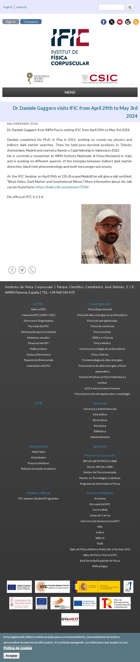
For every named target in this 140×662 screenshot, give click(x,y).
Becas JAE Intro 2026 (100, 466)
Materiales (38, 451)
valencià (21, 7)
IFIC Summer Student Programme (38, 498)
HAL (100, 526)
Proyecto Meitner (38, 463)
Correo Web (99, 509)
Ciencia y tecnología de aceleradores (102, 348)
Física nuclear (102, 331)
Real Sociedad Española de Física (100, 560)
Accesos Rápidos (100, 493)
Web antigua (100, 566)
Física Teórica (100, 354)
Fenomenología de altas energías (102, 360)
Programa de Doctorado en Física (100, 483)
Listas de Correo (100, 515)
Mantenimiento (100, 436)
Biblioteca (100, 431)
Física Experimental (100, 309)
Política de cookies (18, 650)
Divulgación (38, 446)
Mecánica (100, 425)
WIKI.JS (100, 538)
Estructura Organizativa (38, 320)
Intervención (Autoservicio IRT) (100, 521)
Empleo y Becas (39, 493)
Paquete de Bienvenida (38, 360)
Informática (100, 414)
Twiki (100, 543)
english (8, 7)
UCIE (38, 403)
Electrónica (100, 420)
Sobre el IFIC (38, 309)
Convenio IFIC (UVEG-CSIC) (38, 314)
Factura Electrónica (39, 354)
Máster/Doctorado (100, 455)
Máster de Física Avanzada (99, 472)
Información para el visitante (38, 331)
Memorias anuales (38, 337)
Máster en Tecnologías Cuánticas (100, 477)
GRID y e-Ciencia (102, 337)
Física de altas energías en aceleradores (102, 314)
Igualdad (100, 446)
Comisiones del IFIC (38, 365)
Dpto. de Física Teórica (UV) (100, 554)
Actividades (38, 457)
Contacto (31, 22)
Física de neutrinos (102, 326)
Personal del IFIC (38, 326)
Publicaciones (38, 348)
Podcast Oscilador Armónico (38, 468)
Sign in (11, 22)
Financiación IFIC (38, 343)
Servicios (100, 403)
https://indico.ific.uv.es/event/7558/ (62, 187)
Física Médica (102, 343)
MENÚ (70, 92)
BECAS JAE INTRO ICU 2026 (100, 461)
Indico (100, 532)
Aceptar (12, 657)
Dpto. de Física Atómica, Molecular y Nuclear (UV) (100, 549)
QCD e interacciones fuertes (102, 388)
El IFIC (38, 304)
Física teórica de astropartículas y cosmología (102, 393)
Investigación (100, 304)
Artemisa (100, 498)
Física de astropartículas (102, 320)
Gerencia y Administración (100, 408)
